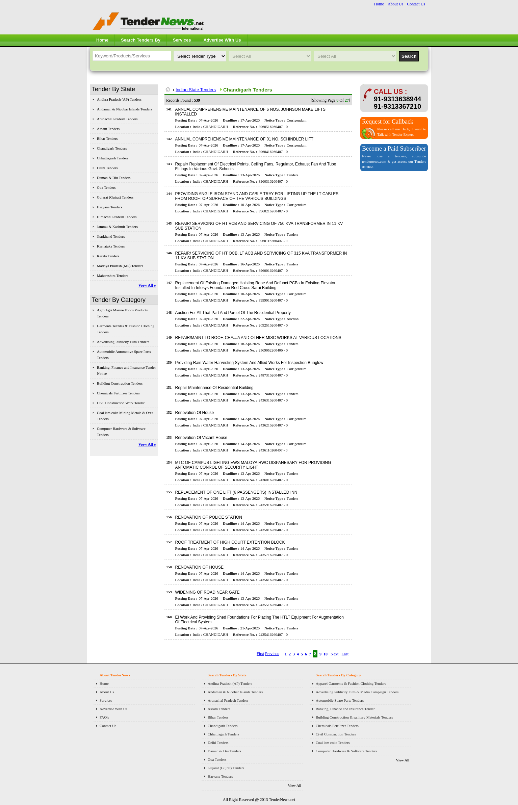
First (260, 653)
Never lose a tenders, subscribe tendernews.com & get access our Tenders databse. (394, 161)
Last (344, 654)
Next (334, 654)
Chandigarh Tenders (112, 148)
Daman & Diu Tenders (114, 178)
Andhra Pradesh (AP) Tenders (119, 99)
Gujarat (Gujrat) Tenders (115, 197)
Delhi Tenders (107, 168)
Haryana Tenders (109, 207)
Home (379, 4)
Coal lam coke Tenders (333, 743)
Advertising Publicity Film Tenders (123, 342)
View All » (147, 285)
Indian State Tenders (196, 89)
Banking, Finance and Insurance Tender (345, 709)
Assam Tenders (108, 129)
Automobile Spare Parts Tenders (340, 700)
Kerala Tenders (108, 256)
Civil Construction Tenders (336, 734)
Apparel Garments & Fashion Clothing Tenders (351, 683)
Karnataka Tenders (111, 246)
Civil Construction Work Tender (121, 403)
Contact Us (416, 4)
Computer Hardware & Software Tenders (346, 751)
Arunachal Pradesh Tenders (117, 119)
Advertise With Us (222, 40)
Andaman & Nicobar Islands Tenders (124, 109)
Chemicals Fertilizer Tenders (118, 393)
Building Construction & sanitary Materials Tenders (354, 717)
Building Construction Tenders (120, 383)
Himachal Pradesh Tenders (117, 217)
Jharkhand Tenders (111, 236)
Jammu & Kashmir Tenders (117, 227)
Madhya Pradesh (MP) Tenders (120, 266)
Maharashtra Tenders (112, 276)
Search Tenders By (140, 40)
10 (325, 654)
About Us (395, 4)
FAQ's (104, 717)
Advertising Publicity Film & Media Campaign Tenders (357, 692)
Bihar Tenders (107, 138)
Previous (272, 653)
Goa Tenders (106, 187)
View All (294, 785)
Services (182, 40)
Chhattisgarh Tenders (112, 158)
